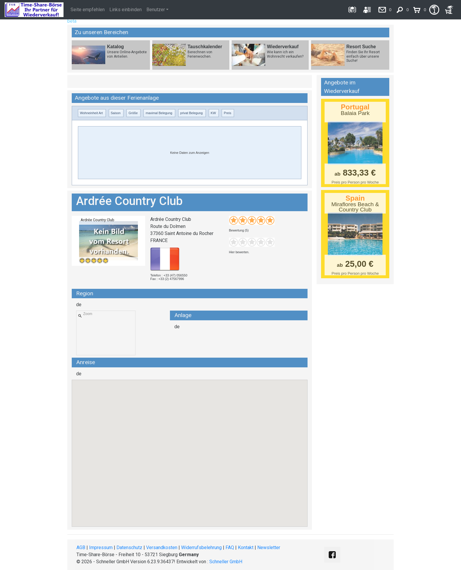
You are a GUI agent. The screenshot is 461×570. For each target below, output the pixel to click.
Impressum (101, 547)
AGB (80, 547)
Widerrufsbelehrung (201, 547)
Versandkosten (161, 547)
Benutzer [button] (155, 9)
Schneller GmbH (225, 561)
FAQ (230, 547)
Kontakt (245, 547)
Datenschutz (129, 547)
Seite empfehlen (88, 9)
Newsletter (268, 547)
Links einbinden (125, 9)
